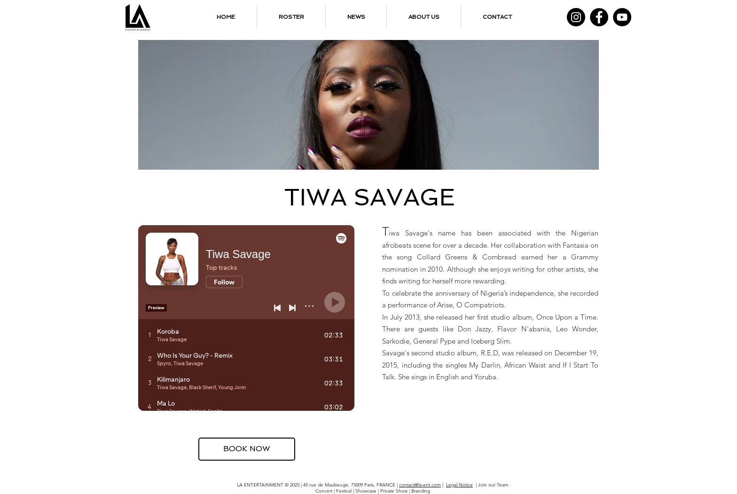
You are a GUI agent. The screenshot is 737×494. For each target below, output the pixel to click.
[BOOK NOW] (246, 449)
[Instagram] (576, 17)
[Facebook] (599, 17)
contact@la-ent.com (420, 485)
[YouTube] (622, 17)
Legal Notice (459, 485)
